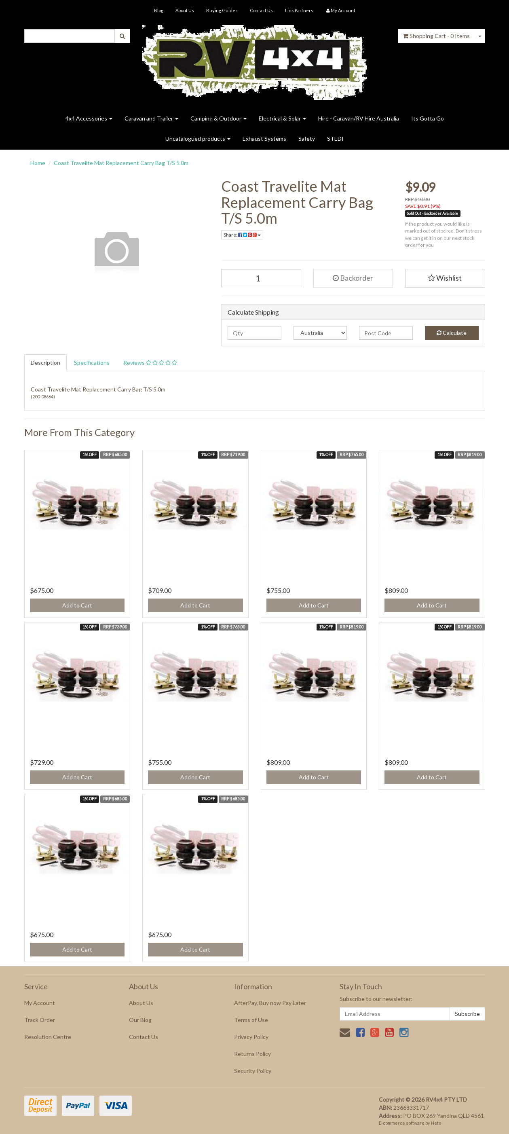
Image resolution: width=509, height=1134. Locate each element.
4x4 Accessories (88, 118)
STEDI (335, 138)
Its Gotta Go (427, 118)
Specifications (92, 362)
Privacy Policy (251, 1036)
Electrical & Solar (282, 118)
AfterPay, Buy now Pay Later (270, 1002)
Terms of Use (251, 1019)
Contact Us (261, 10)
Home (37, 162)
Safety (306, 138)
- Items (436, 35)
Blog (158, 10)
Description (45, 362)
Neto (436, 1123)
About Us (184, 10)
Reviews (150, 362)
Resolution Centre (47, 1036)
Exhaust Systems (264, 138)
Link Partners (299, 10)
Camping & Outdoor (218, 118)
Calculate (452, 332)
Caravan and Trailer (151, 118)
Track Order (39, 1019)
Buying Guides (222, 10)
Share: (242, 235)
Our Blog (140, 1019)
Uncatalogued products (197, 138)
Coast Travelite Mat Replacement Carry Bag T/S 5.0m (121, 162)
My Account (39, 1002)
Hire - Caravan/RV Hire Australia (358, 118)
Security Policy (252, 1070)
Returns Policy (252, 1053)
